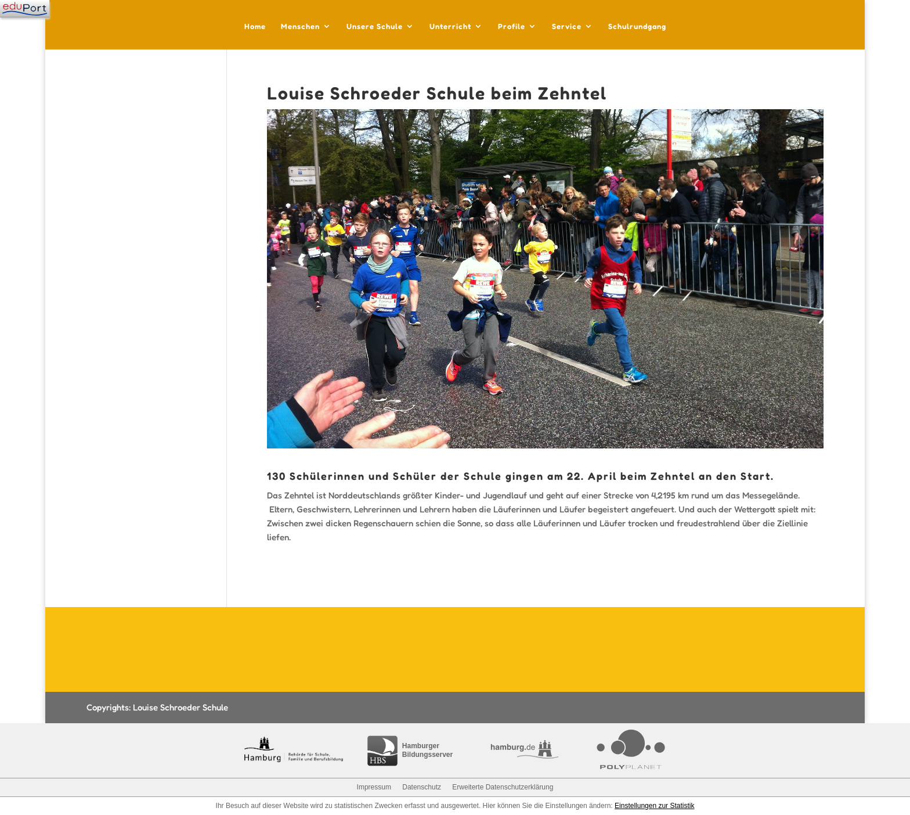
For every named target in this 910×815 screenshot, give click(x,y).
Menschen (300, 26)
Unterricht (450, 26)
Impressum (374, 787)
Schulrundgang (637, 26)
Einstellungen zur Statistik (654, 806)
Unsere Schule (374, 26)
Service (567, 26)
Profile (511, 26)
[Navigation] (24, 8)
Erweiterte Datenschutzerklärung (502, 787)
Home (255, 26)
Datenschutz (421, 787)
